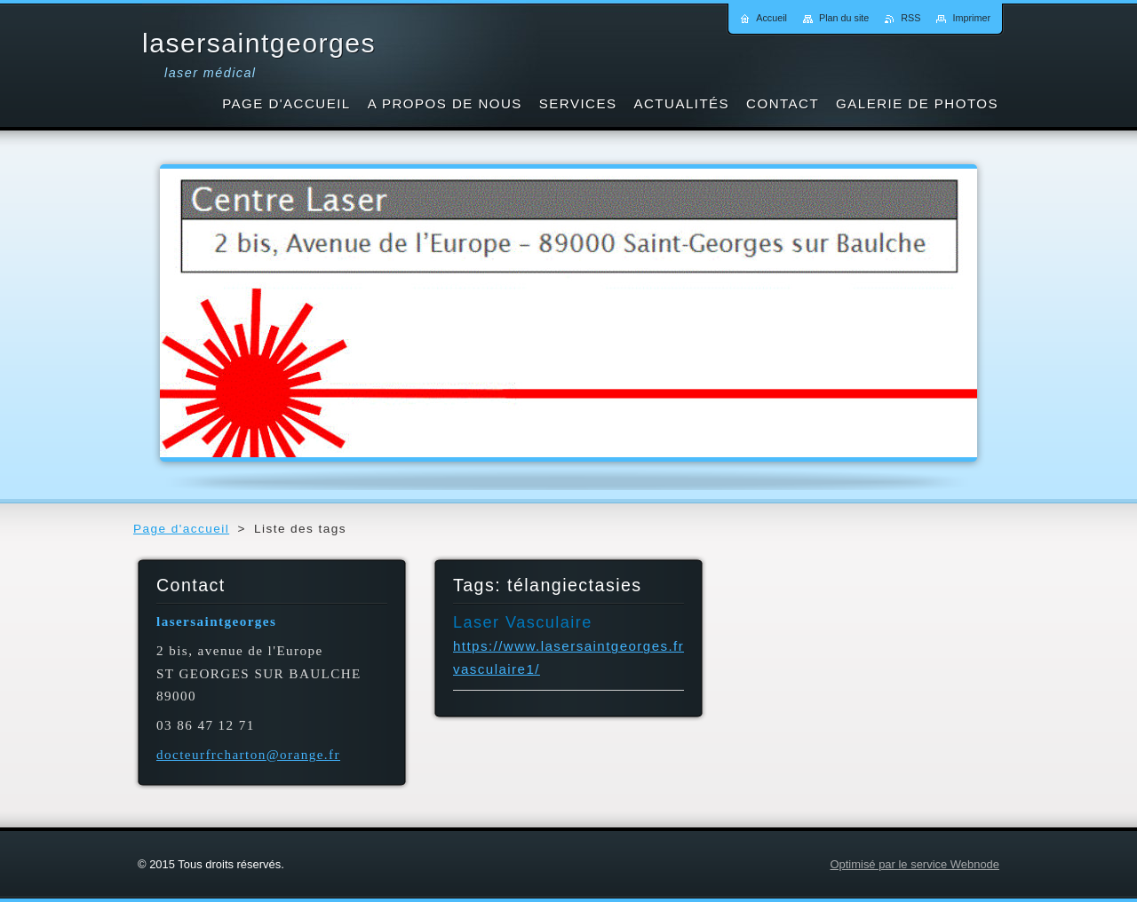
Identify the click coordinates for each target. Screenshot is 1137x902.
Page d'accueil (181, 528)
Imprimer (971, 17)
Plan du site (844, 17)
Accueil (771, 17)
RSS (910, 17)
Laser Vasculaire (522, 622)
